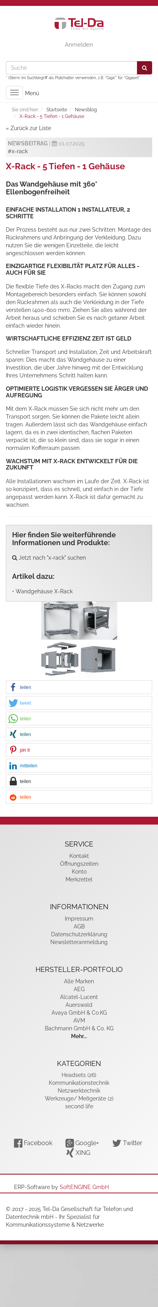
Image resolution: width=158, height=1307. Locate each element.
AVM (79, 1020)
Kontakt (79, 856)
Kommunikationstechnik (79, 1083)
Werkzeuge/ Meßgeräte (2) (79, 1098)
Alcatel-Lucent (79, 997)
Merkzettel (79, 879)
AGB (79, 926)
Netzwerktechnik (79, 1091)
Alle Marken (79, 981)
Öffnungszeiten (79, 864)
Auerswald (79, 1005)
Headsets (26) (79, 1075)
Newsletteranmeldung (79, 942)
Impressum (79, 918)
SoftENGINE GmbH (84, 1187)
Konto (79, 871)
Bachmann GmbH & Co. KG (79, 1028)
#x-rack (18, 151)
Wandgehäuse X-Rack (44, 591)
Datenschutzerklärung (79, 934)
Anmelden (79, 44)
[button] (79, 687)
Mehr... (79, 1036)
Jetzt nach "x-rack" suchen (49, 558)
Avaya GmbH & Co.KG (79, 1013)
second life (79, 1106)
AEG (79, 989)
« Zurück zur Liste (28, 128)
